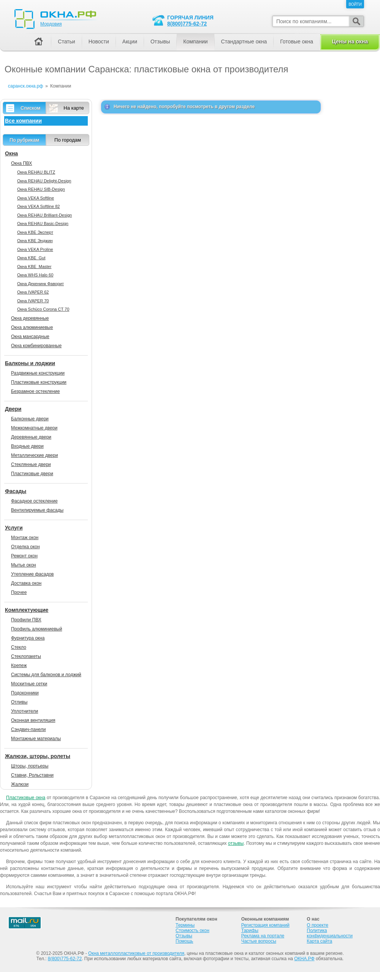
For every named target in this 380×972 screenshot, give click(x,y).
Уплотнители (24, 711)
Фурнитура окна (27, 638)
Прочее (19, 592)
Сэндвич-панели (28, 729)
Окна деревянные (30, 318)
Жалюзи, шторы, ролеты (37, 756)
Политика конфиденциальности (330, 933)
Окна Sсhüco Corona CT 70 (43, 309)
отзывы (236, 843)
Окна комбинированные (36, 345)
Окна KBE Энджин (35, 240)
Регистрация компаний (265, 925)
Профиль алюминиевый (36, 629)
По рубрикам (24, 140)
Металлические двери (34, 455)
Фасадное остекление (34, 501)
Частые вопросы (258, 941)
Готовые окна (296, 41)
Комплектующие (26, 610)
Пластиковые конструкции (38, 382)
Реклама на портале (262, 935)
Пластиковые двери (32, 473)
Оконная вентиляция (33, 720)
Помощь (184, 941)
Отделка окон (25, 546)
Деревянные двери (31, 437)
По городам (67, 140)
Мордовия (51, 24)
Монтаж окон (24, 537)
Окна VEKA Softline (35, 198)
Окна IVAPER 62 (33, 292)
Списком (30, 108)
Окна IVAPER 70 (33, 300)
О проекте (317, 925)
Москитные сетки (29, 683)
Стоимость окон (192, 930)
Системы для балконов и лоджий (46, 674)
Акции (129, 41)
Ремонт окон (24, 556)
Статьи (66, 41)
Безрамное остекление (35, 391)
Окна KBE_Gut (31, 257)
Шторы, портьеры (29, 766)
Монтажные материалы (36, 738)
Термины (185, 925)
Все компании (23, 121)
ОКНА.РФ (304, 958)
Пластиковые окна (25, 797)
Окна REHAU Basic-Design (42, 223)
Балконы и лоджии (30, 363)
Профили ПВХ (26, 619)
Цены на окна (350, 41)
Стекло (18, 647)
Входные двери (27, 446)
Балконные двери (30, 418)
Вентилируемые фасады (37, 510)
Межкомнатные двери (34, 428)
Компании (195, 41)
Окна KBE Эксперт (35, 232)
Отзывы (160, 41)
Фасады (15, 491)
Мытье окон (23, 565)
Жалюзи (19, 784)
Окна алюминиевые (32, 327)
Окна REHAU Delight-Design (44, 181)
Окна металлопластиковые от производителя (136, 953)
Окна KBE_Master (34, 266)
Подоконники (25, 693)
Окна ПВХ (21, 163)
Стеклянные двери (31, 464)
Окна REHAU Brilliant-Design (44, 215)
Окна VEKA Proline (35, 249)
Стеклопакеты (26, 656)
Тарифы (249, 930)
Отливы (19, 702)
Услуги (14, 528)
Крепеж (19, 665)
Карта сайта (319, 941)
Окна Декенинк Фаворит (40, 283)
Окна (11, 153)
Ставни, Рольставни (32, 775)
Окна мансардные (30, 336)
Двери (13, 409)
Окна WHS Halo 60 (35, 275)
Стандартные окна (244, 41)
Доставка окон (26, 583)
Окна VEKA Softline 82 (38, 206)
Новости (99, 41)
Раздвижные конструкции (38, 373)
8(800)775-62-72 (187, 24)
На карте (73, 108)
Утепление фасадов (32, 574)
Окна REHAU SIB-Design (41, 189)
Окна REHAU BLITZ (36, 172)
